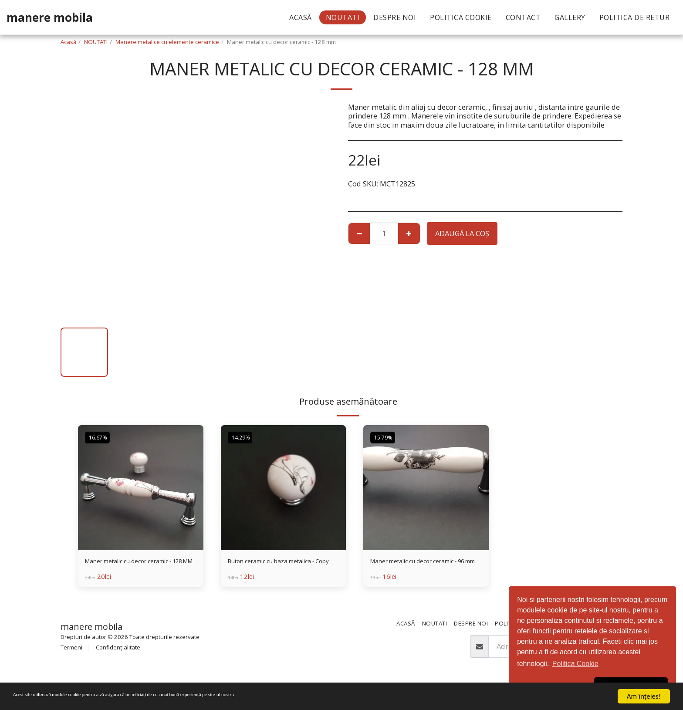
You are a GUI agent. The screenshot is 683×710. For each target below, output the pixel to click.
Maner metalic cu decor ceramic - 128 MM (139, 567)
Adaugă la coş (462, 233)
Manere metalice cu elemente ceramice (167, 42)
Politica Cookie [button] (575, 663)
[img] (140, 488)
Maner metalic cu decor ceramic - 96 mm (424, 567)
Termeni (71, 653)
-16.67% (99, 438)
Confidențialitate (118, 653)
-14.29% (242, 438)
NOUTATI (96, 42)
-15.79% (385, 438)
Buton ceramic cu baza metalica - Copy (282, 567)
